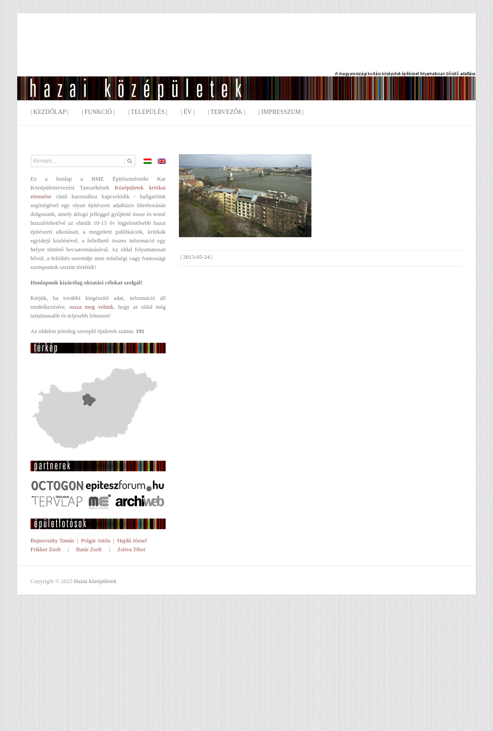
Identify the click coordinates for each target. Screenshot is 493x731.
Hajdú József (132, 540)
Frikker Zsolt (45, 549)
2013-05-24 (196, 257)
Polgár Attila (95, 540)
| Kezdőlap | (49, 112)
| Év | (187, 112)
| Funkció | (98, 112)
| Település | (147, 112)
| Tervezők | (226, 112)
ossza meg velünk (91, 306)
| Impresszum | (280, 112)
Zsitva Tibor (132, 549)
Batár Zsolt (89, 549)
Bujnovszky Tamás (52, 540)
